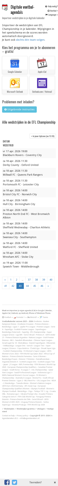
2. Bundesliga (8, 383)
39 (43, 279)
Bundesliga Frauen (9, 359)
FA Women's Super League (35, 351)
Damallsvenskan (42, 359)
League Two (39, 346)
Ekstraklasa (23, 343)
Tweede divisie (22, 383)
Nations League (35, 337)
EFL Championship (37, 332)
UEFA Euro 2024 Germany (12, 386)
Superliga (9, 329)
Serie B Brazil (37, 399)
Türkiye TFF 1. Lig (41, 391)
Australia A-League (23, 378)
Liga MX (19, 335)
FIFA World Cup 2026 (36, 405)
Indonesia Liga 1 (44, 372)
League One (20, 346)
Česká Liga (34, 348)
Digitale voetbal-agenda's (22, 9)
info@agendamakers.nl (29, 418)
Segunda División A (10, 362)
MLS (12, 340)
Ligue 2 (20, 380)
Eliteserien (51, 343)
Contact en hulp (8, 416)
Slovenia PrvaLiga (19, 405)
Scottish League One (27, 362)
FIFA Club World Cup (26, 397)
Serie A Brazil (29, 335)
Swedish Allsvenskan (23, 340)
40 (50, 279)
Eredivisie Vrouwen (25, 324)
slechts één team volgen (30, 39)
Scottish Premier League (24, 329)
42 (12, 285)
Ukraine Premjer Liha (29, 394)
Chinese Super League (43, 340)
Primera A (40, 335)
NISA (54, 380)
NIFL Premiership (26, 364)
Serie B (29, 346)
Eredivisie (38, 321)
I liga (30, 391)
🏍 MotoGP (32, 317)
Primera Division (41, 324)
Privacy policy (22, 416)
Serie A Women (39, 356)
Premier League (43, 327)
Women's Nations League (40, 383)
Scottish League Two (46, 362)
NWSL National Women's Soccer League (18, 375)
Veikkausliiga (8, 346)
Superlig (25, 332)
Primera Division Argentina (16, 337)
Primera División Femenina (21, 356)
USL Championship (39, 370)
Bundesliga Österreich (11, 332)
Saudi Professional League (25, 372)
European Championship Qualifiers (22, 367)
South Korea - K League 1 (20, 370)
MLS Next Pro (29, 380)
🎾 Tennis (44, 317)
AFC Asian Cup (30, 386)
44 (27, 285)
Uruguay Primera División (31, 402)
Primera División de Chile (20, 399)
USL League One (43, 380)
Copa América (23, 348)
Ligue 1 (16, 327)
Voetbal (6, 317)
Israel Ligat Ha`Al (9, 343)
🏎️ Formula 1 (19, 317)
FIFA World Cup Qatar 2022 (31, 354)
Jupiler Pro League (27, 327)
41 (5, 285)
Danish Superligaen (37, 343)
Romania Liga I (13, 394)
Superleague (40, 329)
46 (41, 285)
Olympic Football (38, 389)
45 (34, 285)
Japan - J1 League (10, 364)
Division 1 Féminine (26, 359)
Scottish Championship (12, 351)
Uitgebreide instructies (19, 109)
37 (29, 279)
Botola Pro (37, 378)
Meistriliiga (22, 391)
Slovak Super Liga (48, 348)
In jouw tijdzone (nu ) (42, 136)
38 (36, 279)
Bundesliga (6, 327)
